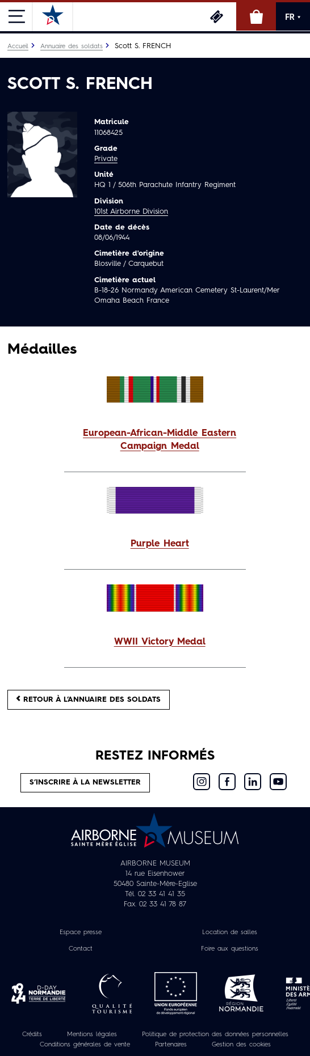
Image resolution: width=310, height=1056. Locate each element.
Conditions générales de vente (85, 1044)
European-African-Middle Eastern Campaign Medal (159, 440)
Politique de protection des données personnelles (215, 1034)
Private (106, 159)
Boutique (256, 16)
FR (293, 17)
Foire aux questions (229, 948)
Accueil (17, 46)
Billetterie (216, 16)
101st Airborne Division (131, 211)
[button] (155, 440)
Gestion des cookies (241, 1044)
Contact (81, 948)
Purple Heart (160, 544)
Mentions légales (92, 1034)
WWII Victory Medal (160, 642)
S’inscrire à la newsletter (85, 782)
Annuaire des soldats (71, 46)
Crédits (32, 1034)
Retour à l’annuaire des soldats (88, 699)
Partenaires (171, 1044)
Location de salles (229, 932)
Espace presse (81, 932)
